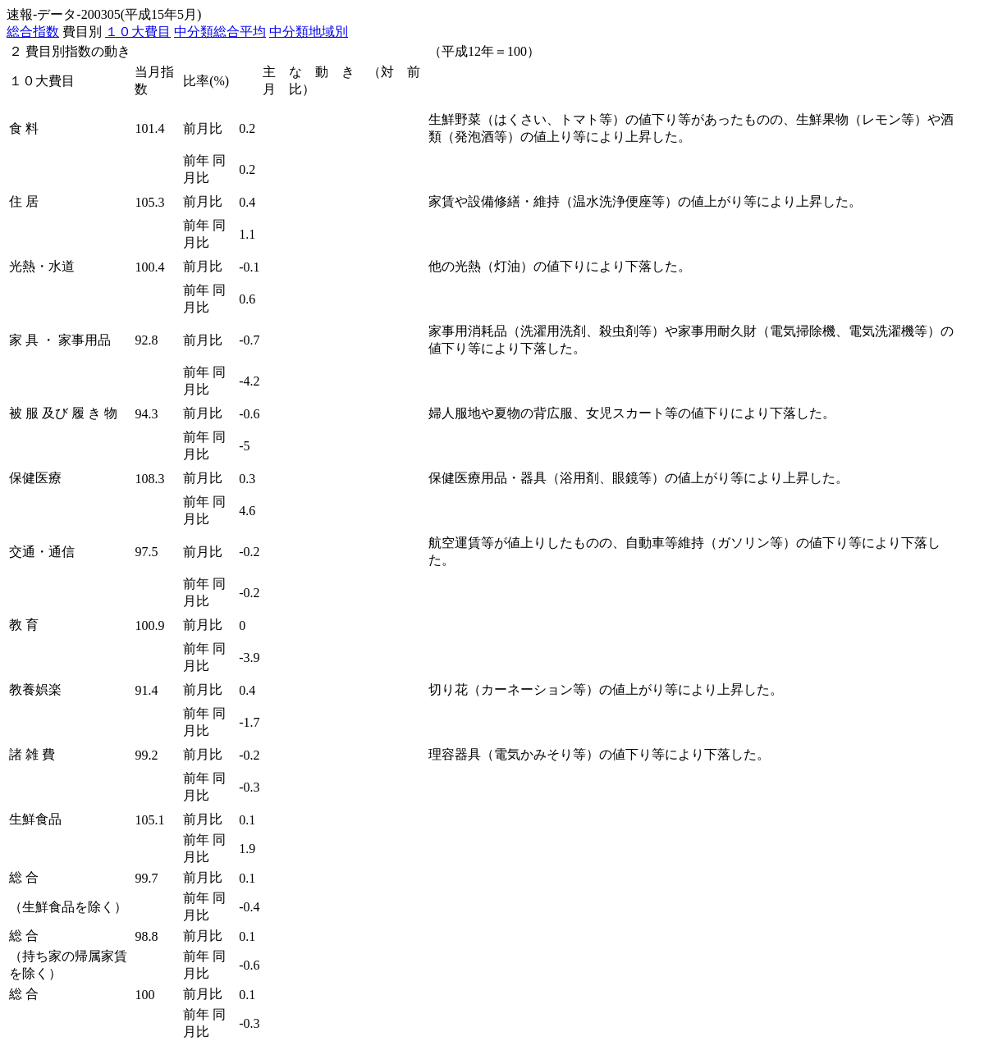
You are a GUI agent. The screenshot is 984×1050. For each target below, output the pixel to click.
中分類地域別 (308, 32)
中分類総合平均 (220, 32)
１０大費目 (138, 32)
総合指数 (33, 32)
